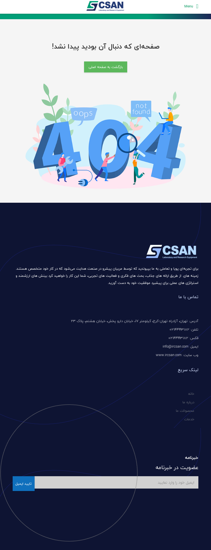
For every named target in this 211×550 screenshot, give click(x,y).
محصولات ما (185, 411)
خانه (191, 394)
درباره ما (188, 402)
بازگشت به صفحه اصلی (105, 67)
